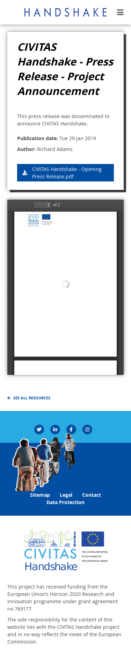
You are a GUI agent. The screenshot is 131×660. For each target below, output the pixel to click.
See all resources (31, 398)
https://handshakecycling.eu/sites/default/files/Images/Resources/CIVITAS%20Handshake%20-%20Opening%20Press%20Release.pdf (65, 287)
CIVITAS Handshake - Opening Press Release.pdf (67, 173)
